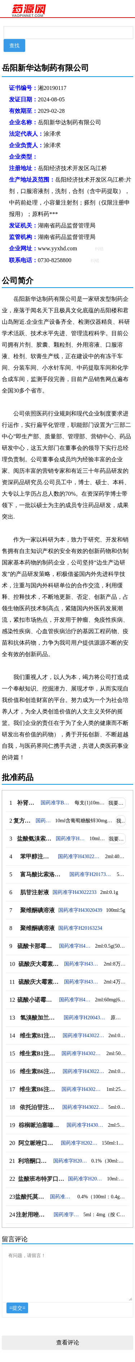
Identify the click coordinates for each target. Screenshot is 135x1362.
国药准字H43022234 (75, 946)
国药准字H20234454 (79, 1143)
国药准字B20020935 (56, 802)
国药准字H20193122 (85, 1178)
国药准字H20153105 (71, 838)
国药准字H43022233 (74, 892)
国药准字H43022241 (84, 1071)
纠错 (99, 248)
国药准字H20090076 (43, 820)
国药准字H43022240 (82, 1089)
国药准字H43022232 (80, 856)
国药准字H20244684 (62, 1196)
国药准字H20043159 (85, 1017)
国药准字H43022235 (82, 982)
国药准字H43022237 (75, 999)
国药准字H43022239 (82, 1053)
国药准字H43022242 (83, 1107)
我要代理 (117, 803)
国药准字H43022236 (82, 964)
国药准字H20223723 (70, 1161)
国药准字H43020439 (80, 910)
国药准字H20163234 (80, 928)
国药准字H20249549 (67, 1214)
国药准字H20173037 (91, 874)
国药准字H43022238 (84, 1035)
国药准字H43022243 (85, 1125)
